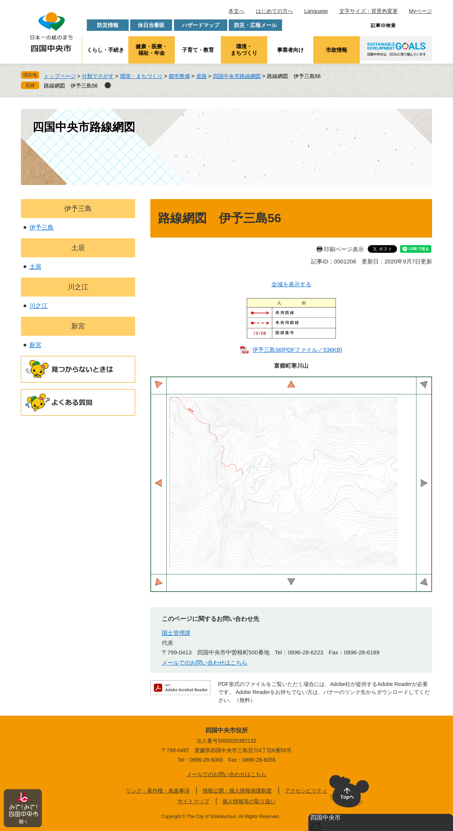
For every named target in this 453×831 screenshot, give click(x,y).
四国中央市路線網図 (237, 76)
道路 (201, 76)
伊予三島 (78, 208)
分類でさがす (98, 76)
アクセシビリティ (306, 791)
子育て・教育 (198, 50)
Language (316, 11)
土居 (78, 248)
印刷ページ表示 (344, 249)
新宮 (78, 326)
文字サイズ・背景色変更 (368, 11)
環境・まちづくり (244, 49)
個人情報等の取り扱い (249, 801)
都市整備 (179, 76)
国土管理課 (176, 633)
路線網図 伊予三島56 (71, 86)
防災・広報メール (255, 25)
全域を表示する (291, 284)
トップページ (60, 76)
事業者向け (290, 50)
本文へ (236, 11)
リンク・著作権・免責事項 (158, 791)
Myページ (420, 11)
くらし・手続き (105, 50)
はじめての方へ (274, 11)
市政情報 (336, 50)
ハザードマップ (200, 25)
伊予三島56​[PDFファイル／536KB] (297, 349)
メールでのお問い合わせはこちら (204, 662)
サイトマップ (193, 801)
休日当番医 (151, 25)
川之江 (78, 287)
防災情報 (107, 25)
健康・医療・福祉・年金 (151, 49)
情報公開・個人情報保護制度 (237, 791)
